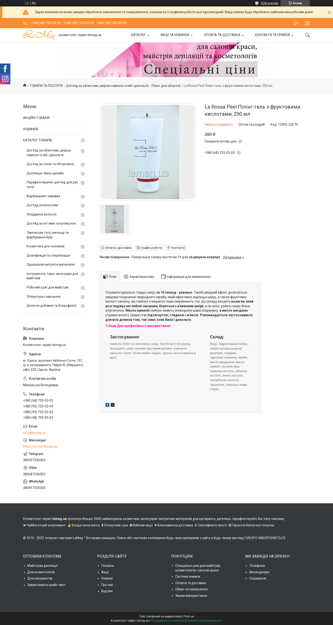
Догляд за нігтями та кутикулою (51, 223)
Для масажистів (39, 578)
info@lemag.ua (34, 433)
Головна (107, 565)
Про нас (107, 585)
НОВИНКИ (30, 129)
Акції (105, 572)
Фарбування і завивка (43, 196)
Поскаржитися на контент (168, 620)
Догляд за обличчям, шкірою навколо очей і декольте (107, 86)
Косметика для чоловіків (46, 246)
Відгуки (107, 591)
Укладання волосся (41, 214)
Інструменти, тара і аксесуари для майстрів (52, 276)
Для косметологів (41, 572)
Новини (107, 578)
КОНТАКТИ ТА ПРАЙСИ (272, 35)
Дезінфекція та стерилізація (48, 255)
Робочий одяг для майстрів (47, 287)
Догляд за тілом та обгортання (50, 164)
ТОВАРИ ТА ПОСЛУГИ (46, 86)
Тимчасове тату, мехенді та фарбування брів (48, 235)
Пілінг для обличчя (166, 86)
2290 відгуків (269, 3)
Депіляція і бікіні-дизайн (45, 173)
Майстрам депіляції (42, 565)
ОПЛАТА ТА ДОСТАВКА (222, 35)
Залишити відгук (296, 23)
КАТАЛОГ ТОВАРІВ (37, 140)
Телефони (257, 565)
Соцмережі (257, 578)
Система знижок (187, 576)
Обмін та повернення (191, 589)
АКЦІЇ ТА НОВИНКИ (174, 35)
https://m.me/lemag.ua (40, 446)
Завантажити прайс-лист (46, 585)
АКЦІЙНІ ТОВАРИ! (36, 118)
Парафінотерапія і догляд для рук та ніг (52, 184)
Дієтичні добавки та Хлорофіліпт (52, 305)
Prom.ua (188, 616)
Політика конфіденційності (204, 620)
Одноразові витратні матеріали (50, 264)
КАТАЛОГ (138, 35)
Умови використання (191, 596)
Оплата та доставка (190, 583)
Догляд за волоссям (42, 205)
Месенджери (259, 572)
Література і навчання (43, 296)
